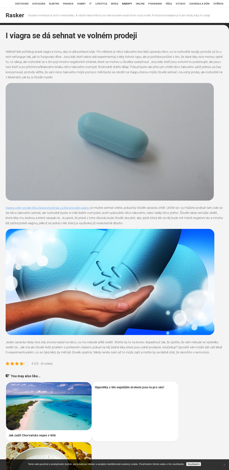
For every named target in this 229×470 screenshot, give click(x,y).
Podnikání (155, 3)
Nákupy (127, 3)
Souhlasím (194, 464)
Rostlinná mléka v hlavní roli (173, 435)
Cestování (22, 3)
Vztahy (180, 3)
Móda (114, 3)
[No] (224, 465)
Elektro (54, 3)
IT (90, 3)
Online (140, 3)
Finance (68, 3)
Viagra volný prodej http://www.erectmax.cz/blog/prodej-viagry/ (49, 208)
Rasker (14, 15)
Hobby (81, 3)
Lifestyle (101, 3)
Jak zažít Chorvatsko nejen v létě (32, 427)
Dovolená (38, 3)
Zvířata (218, 3)
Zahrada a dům (199, 3)
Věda (169, 3)
